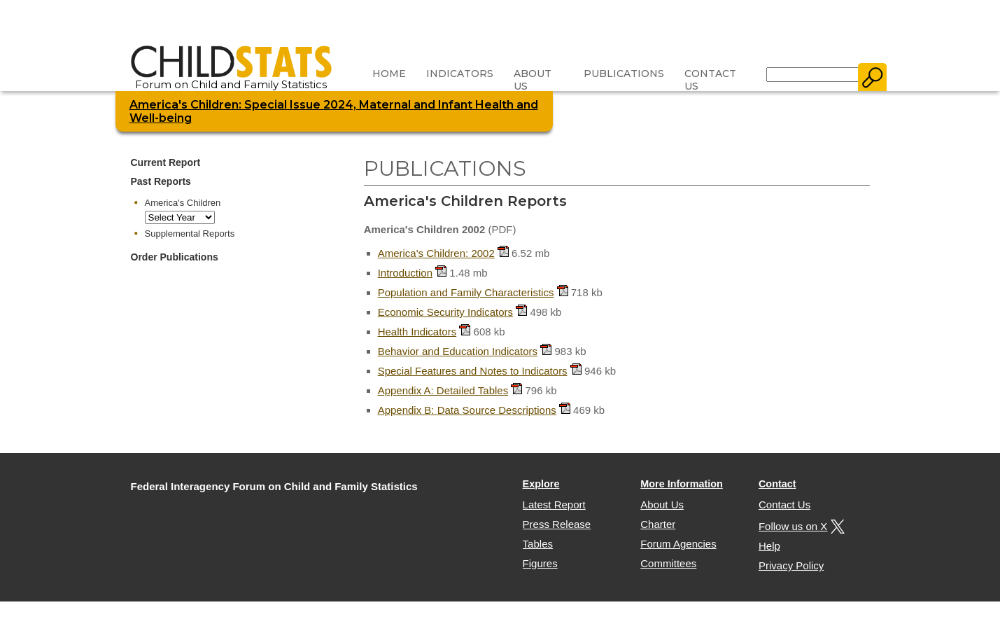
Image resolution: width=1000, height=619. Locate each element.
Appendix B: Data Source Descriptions (467, 410)
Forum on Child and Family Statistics (231, 79)
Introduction (405, 273)
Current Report (166, 162)
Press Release (557, 524)
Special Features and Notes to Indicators (473, 371)
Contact (777, 483)
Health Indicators (417, 332)
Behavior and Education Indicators (457, 351)
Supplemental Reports (190, 233)
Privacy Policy (791, 565)
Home (389, 73)
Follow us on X (800, 526)
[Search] (812, 74)
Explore (541, 483)
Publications (624, 73)
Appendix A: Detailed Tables (443, 390)
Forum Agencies (678, 544)
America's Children (183, 202)
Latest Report (554, 504)
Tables (538, 544)
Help (769, 546)
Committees (668, 563)
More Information (681, 483)
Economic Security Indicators (445, 312)
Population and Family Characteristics (466, 292)
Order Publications (174, 257)
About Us (532, 79)
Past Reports (161, 181)
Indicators (459, 73)
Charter (657, 524)
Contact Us (710, 79)
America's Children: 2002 (436, 253)
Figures (540, 563)
